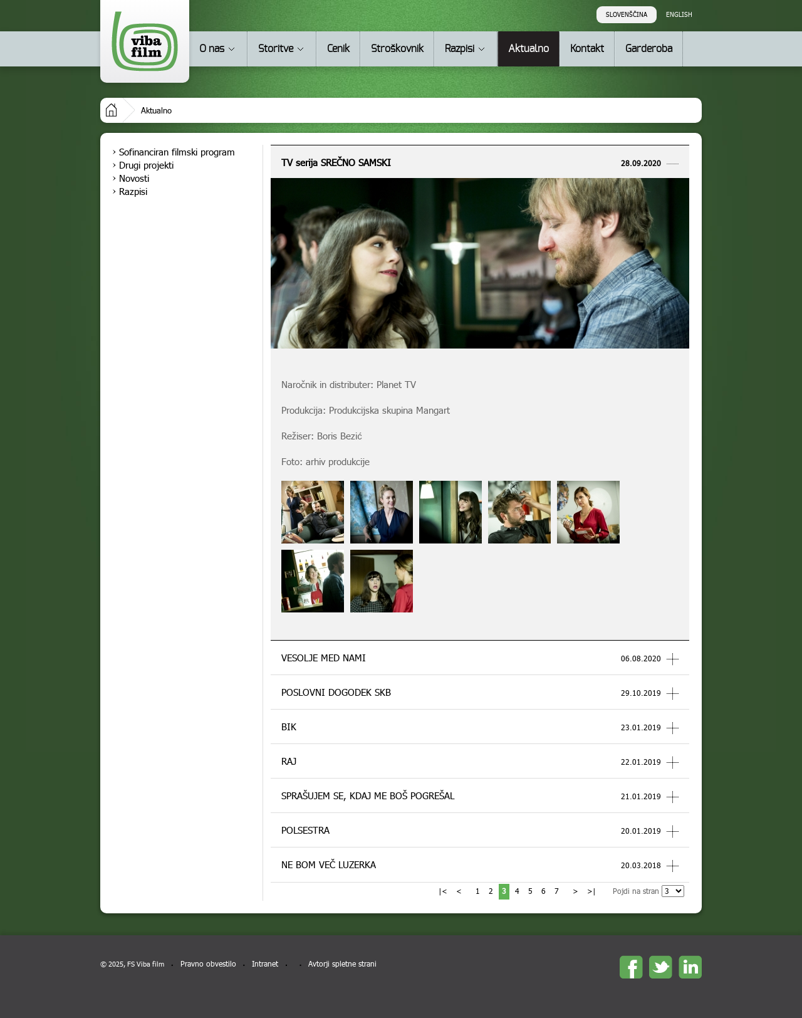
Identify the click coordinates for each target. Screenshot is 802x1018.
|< (443, 891)
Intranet (265, 963)
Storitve (275, 49)
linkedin (690, 967)
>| (591, 891)
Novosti (134, 178)
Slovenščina (626, 14)
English (679, 14)
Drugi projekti (146, 165)
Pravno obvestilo (208, 963)
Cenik (338, 49)
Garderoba (648, 49)
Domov (111, 110)
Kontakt (587, 49)
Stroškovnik (397, 49)
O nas (211, 49)
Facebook (631, 967)
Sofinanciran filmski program (177, 151)
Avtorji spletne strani (342, 963)
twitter (660, 967)
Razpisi (459, 49)
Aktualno (528, 49)
